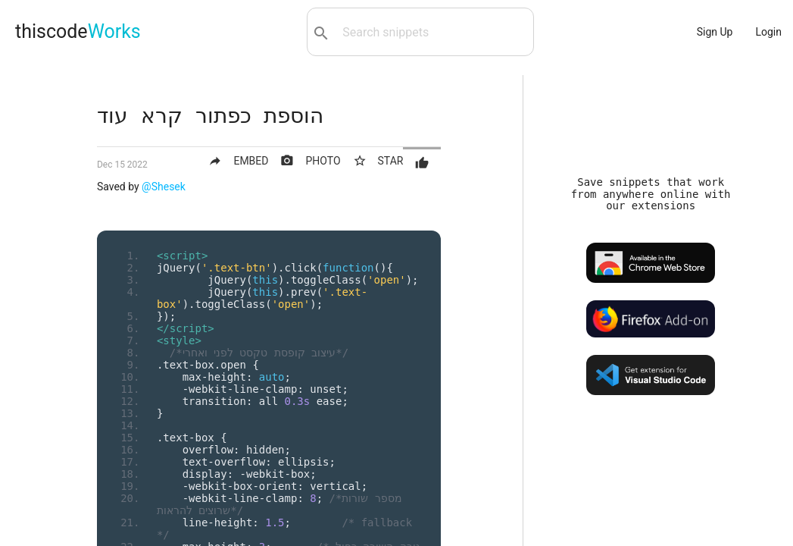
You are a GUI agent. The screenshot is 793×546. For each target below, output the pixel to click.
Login (768, 32)
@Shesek (164, 186)
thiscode (78, 31)
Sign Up (715, 32)
